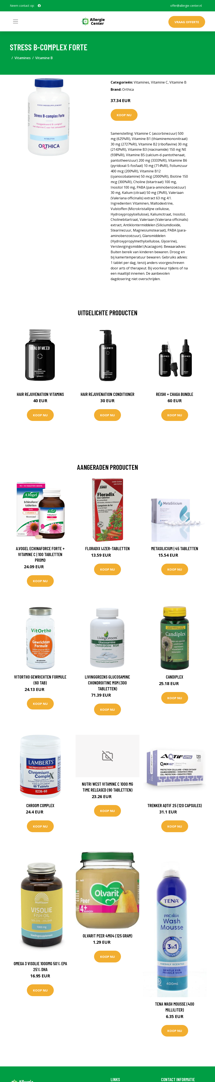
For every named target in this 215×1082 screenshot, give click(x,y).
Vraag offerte (186, 22)
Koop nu (124, 115)
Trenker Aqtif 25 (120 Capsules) (174, 805)
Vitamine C (159, 82)
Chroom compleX (40, 805)
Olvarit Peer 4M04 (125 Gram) (107, 935)
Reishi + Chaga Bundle (174, 394)
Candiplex (174, 676)
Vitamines (22, 58)
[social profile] (39, 6)
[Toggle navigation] (15, 21)
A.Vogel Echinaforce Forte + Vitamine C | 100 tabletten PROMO (40, 554)
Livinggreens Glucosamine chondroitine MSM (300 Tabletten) (107, 682)
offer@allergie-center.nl (186, 6)
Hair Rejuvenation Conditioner (107, 394)
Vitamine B (44, 58)
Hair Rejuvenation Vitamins (40, 394)
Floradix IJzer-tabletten (107, 548)
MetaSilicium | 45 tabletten (174, 548)
